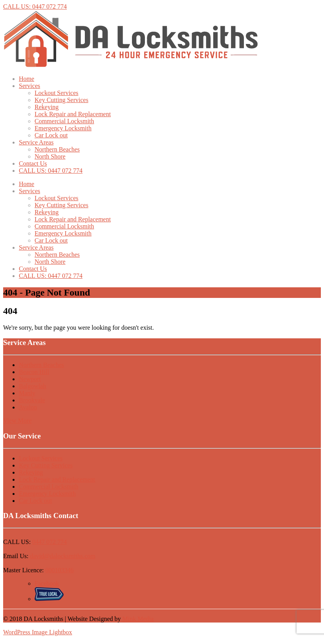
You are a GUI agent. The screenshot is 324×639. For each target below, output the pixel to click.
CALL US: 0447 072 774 (35, 6)
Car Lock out (51, 135)
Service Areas (36, 142)
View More (17, 420)
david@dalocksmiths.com (62, 556)
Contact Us (33, 163)
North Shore (50, 156)
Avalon (28, 407)
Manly (27, 393)
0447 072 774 (49, 542)
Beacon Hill (34, 372)
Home (26, 78)
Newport (30, 379)
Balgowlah (32, 386)
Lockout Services (57, 92)
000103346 (60, 570)
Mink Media (138, 618)
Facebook (47, 583)
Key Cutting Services (61, 100)
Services (29, 85)
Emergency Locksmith (63, 128)
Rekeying (47, 107)
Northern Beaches (57, 149)
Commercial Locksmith (64, 121)
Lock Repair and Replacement (73, 114)
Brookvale (32, 400)
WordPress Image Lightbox (37, 632)
